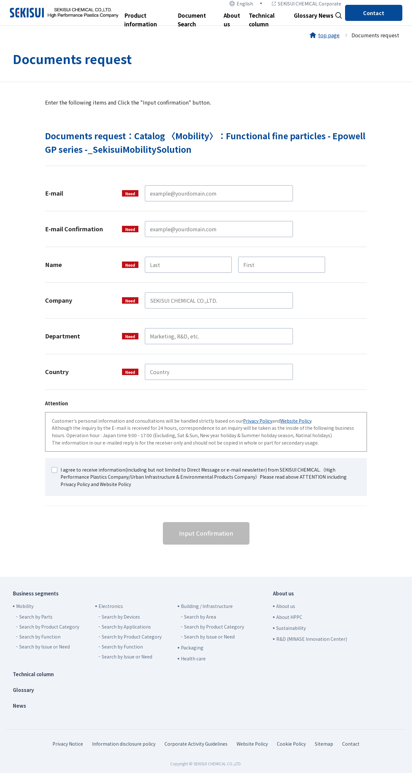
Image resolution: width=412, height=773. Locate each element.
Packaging (192, 647)
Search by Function (40, 636)
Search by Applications (126, 626)
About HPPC (289, 617)
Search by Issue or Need (44, 646)
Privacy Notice (67, 744)
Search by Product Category (49, 626)
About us (283, 593)
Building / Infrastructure (207, 606)
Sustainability (291, 628)
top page (329, 35)
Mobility (24, 606)
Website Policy (295, 421)
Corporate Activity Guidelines (196, 744)
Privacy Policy (257, 421)
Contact (373, 13)
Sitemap (324, 744)
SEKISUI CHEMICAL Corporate (306, 3)
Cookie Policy (291, 744)
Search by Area (200, 616)
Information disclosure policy (123, 744)
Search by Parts (35, 616)
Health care (193, 658)
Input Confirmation (206, 533)
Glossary (305, 15)
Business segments (36, 593)
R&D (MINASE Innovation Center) (311, 639)
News (325, 15)
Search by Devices (121, 616)
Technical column (33, 674)
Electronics (110, 606)
